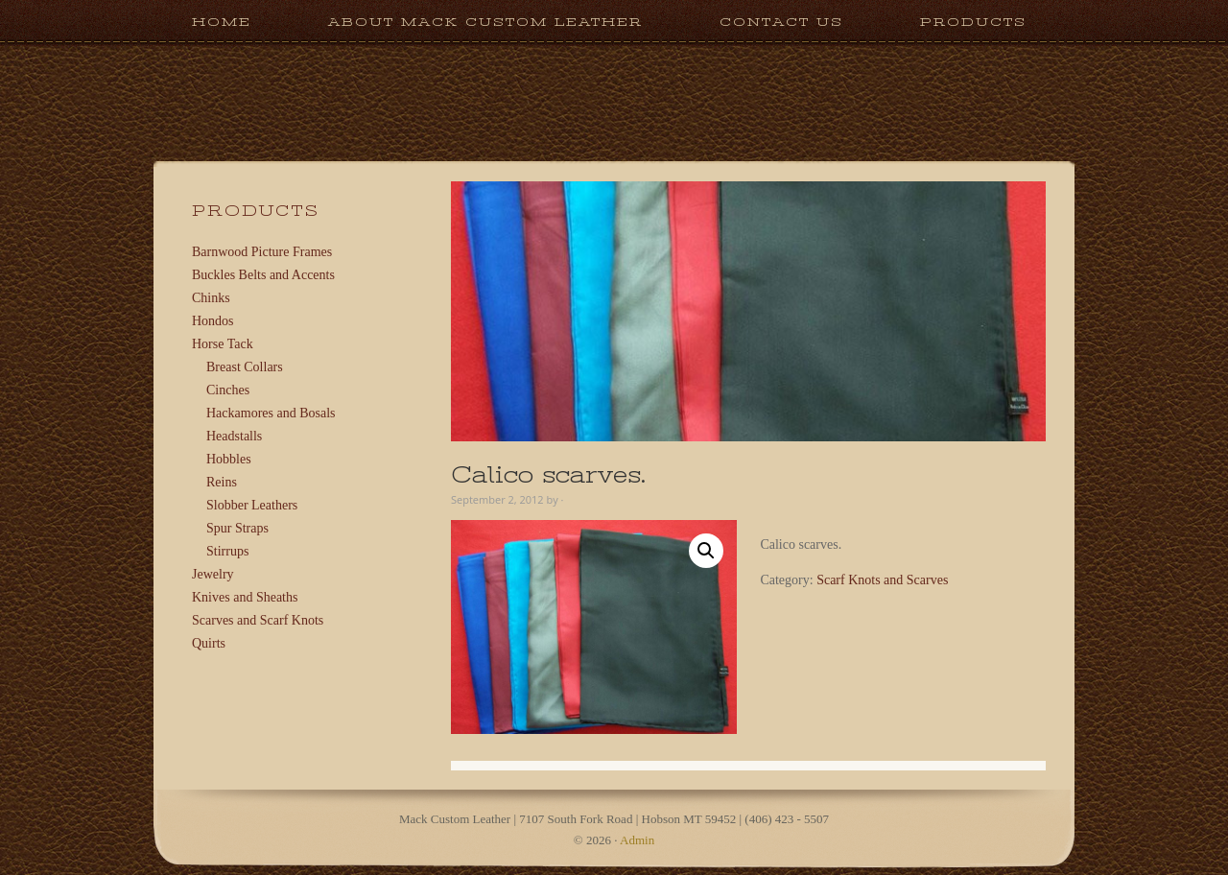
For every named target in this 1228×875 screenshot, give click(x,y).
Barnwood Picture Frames (262, 252)
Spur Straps (237, 528)
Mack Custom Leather (614, 152)
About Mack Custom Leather (485, 21)
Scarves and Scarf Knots (257, 620)
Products (954, 21)
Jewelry (213, 574)
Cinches (227, 390)
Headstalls (234, 436)
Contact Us (781, 21)
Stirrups (227, 551)
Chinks (211, 298)
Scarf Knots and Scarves (882, 580)
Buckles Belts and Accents (263, 275)
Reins (221, 482)
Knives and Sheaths (244, 597)
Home (221, 21)
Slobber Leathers (251, 505)
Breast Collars (244, 367)
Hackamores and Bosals (271, 413)
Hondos (213, 321)
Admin (637, 840)
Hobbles (228, 459)
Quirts (208, 643)
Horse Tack (222, 344)
